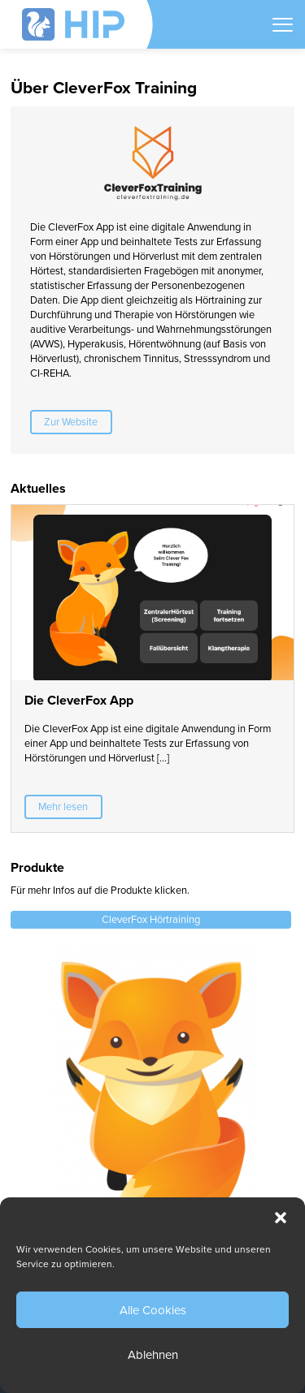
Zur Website (71, 422)
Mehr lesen (63, 806)
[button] (280, 1218)
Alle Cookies (153, 1310)
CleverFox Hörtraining (151, 919)
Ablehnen (153, 1355)
